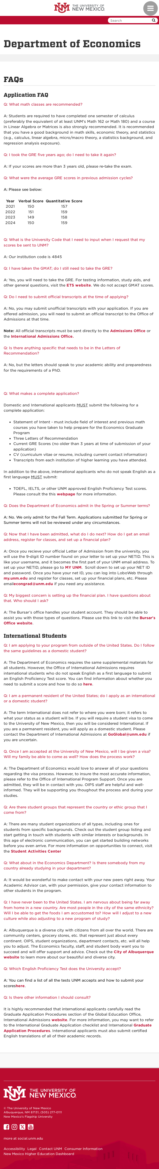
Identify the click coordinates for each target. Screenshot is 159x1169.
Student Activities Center (36, 851)
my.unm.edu (16, 578)
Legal (32, 1149)
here (20, 986)
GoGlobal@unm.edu (127, 734)
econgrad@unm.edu (33, 584)
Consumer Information (83, 1149)
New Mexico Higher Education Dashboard (39, 1154)
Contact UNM (50, 1149)
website (59, 1020)
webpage (66, 494)
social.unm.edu (30, 1138)
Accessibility (14, 1149)
